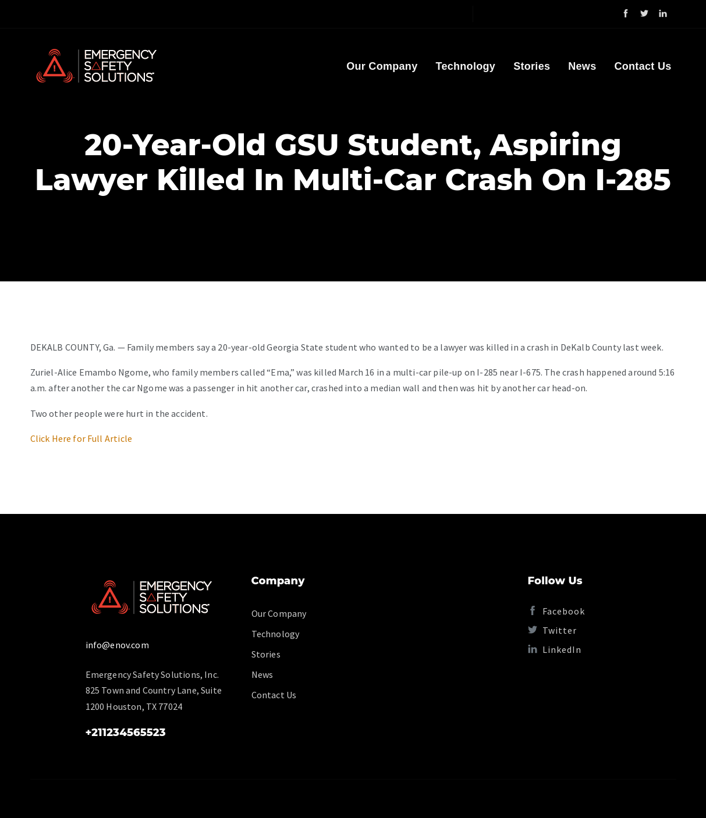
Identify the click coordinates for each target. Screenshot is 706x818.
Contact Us (642, 66)
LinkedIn (554, 649)
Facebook (556, 611)
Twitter (552, 630)
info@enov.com (117, 645)
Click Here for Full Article (81, 438)
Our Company (381, 66)
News (582, 66)
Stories (531, 66)
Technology (465, 66)
